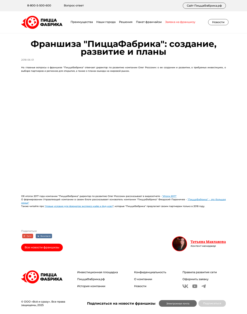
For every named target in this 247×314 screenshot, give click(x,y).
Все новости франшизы (42, 247)
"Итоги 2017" (169, 196)
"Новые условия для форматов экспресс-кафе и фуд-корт (79, 206)
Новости (218, 22)
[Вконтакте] (44, 236)
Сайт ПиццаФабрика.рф (204, 5)
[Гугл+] (27, 236)
